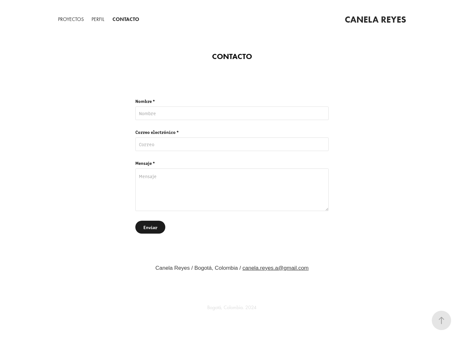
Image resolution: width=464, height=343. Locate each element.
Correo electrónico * (157, 132)
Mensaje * (145, 163)
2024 (250, 307)
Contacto (125, 19)
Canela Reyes (375, 19)
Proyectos (71, 19)
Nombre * (145, 101)
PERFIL (98, 19)
